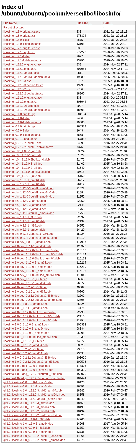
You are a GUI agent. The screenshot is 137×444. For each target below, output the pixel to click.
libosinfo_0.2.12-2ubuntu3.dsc (22, 143)
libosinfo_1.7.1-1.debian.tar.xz (22, 60)
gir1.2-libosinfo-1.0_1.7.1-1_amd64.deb (28, 386)
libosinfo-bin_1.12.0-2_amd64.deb (24, 209)
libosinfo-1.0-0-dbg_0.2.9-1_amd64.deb (28, 369)
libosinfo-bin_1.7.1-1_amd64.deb (24, 184)
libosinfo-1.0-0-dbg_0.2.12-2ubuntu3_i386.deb (32, 373)
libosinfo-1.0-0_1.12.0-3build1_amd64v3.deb (31, 316)
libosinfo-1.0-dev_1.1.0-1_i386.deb (25, 279)
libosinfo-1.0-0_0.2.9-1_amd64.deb (25, 353)
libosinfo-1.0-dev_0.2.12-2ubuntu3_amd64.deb (33, 299)
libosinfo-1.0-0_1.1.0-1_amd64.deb (25, 345)
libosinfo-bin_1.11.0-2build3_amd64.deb (28, 213)
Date (106, 23)
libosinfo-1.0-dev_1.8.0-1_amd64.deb (27, 241)
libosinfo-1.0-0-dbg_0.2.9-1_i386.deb (26, 365)
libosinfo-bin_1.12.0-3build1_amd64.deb (28, 196)
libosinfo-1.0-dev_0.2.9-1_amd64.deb (27, 291)
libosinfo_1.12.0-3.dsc (17, 81)
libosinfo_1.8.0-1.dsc (16, 39)
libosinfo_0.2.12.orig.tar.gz (20, 138)
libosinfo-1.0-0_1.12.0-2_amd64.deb (26, 332)
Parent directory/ (13, 27)
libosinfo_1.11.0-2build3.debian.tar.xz (26, 109)
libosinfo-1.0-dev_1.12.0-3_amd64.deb (27, 266)
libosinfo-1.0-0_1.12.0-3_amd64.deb (26, 328)
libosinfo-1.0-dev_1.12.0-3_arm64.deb (27, 262)
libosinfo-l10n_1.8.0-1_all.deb (22, 151)
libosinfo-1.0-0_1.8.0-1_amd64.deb (25, 303)
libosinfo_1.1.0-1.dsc (16, 118)
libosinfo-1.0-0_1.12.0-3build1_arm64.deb (29, 312)
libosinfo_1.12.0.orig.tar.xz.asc (22, 64)
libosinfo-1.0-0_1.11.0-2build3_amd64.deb (30, 336)
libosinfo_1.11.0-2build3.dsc (21, 105)
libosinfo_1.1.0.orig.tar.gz (19, 114)
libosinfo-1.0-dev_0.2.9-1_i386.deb (25, 287)
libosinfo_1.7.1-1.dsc (16, 56)
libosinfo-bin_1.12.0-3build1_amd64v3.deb (30, 192)
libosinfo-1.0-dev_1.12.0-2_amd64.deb (27, 270)
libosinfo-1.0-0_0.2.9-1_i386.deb (23, 349)
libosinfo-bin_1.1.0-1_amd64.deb (24, 221)
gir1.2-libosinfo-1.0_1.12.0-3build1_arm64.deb (32, 390)
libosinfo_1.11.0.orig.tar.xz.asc (22, 97)
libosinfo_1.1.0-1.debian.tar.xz (22, 122)
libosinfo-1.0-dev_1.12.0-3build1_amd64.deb (31, 258)
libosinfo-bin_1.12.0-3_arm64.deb (24, 200)
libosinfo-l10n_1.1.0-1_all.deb (22, 175)
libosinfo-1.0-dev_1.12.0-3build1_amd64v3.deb (33, 254)
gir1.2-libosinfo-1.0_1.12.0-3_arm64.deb (28, 402)
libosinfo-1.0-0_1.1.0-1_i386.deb (23, 341)
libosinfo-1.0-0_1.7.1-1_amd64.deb (25, 307)
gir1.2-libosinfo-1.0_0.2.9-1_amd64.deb (28, 431)
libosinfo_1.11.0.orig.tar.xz (20, 101)
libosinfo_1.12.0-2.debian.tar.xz (23, 93)
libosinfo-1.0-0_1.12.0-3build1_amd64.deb (30, 320)
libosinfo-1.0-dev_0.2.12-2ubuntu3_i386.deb (31, 295)
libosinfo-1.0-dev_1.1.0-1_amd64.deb (27, 283)
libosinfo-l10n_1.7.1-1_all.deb (22, 155)
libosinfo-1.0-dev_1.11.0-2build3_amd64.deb (31, 275)
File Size (82, 23)
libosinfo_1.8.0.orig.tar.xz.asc (21, 31)
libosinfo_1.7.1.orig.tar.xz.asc (21, 48)
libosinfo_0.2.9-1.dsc (16, 130)
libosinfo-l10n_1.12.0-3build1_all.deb (26, 159)
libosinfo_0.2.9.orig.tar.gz (19, 126)
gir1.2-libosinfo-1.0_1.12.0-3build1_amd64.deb (32, 398)
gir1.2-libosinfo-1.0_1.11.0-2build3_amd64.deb (32, 415)
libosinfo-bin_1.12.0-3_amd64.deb (24, 204)
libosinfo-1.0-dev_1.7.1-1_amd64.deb (27, 246)
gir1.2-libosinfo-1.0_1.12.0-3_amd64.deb (29, 407)
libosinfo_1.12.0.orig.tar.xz (20, 68)
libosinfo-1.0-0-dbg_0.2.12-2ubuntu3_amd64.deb (34, 378)
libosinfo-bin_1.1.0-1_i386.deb (22, 217)
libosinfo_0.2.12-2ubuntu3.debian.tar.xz (28, 147)
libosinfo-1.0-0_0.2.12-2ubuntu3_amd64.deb (31, 361)
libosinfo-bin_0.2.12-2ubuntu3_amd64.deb (30, 237)
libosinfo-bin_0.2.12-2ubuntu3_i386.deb (28, 233)
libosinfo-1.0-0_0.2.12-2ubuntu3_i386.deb (29, 357)
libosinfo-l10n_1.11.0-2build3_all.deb (26, 171)
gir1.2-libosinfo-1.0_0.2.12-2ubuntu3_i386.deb (32, 435)
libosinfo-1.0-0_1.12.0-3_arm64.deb (26, 324)
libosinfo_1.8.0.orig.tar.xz (19, 35)
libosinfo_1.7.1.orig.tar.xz (19, 52)
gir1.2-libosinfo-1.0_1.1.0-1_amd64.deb (28, 423)
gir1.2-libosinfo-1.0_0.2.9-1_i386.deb (26, 427)
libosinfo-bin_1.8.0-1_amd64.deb (24, 180)
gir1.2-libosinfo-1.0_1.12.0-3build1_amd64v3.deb (34, 394)
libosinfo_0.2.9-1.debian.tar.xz (22, 134)
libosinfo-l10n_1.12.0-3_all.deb (22, 163)
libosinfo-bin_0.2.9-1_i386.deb (22, 225)
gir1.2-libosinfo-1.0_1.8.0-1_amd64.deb (28, 382)
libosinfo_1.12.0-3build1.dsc (21, 72)
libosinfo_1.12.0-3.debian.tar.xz (23, 85)
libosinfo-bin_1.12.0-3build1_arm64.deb (28, 188)
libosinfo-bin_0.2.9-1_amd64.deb (24, 229)
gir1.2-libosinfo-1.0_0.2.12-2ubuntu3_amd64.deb (34, 440)
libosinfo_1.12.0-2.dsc (17, 89)
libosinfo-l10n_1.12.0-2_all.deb (22, 167)
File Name (10, 23)
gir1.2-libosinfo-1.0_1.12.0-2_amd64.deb (29, 411)
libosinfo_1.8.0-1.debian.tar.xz (22, 43)
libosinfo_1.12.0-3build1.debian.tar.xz (26, 76)
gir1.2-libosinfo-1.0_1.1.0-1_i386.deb (26, 419)
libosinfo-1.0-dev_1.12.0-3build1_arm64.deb (31, 250)
